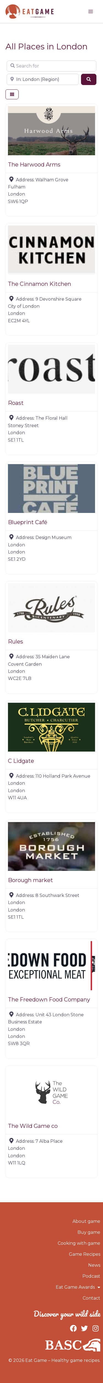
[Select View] (12, 94)
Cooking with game (79, 1243)
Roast (16, 403)
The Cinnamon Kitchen (39, 284)
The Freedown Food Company (49, 999)
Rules (15, 641)
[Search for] (51, 66)
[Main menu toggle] (91, 11)
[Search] (88, 79)
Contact (91, 1298)
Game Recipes (84, 1254)
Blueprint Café (27, 522)
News (94, 1265)
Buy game (88, 1232)
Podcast (91, 1276)
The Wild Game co (33, 1126)
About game (86, 1221)
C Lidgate (21, 761)
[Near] (43, 79)
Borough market (30, 880)
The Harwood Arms (34, 164)
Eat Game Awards (78, 1287)
